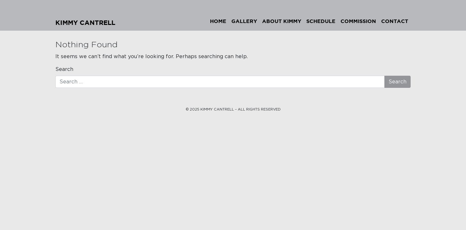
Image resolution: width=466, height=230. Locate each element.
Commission (358, 21)
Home (218, 21)
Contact (394, 21)
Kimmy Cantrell (85, 23)
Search (64, 69)
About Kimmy (281, 21)
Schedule (320, 21)
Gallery (244, 21)
